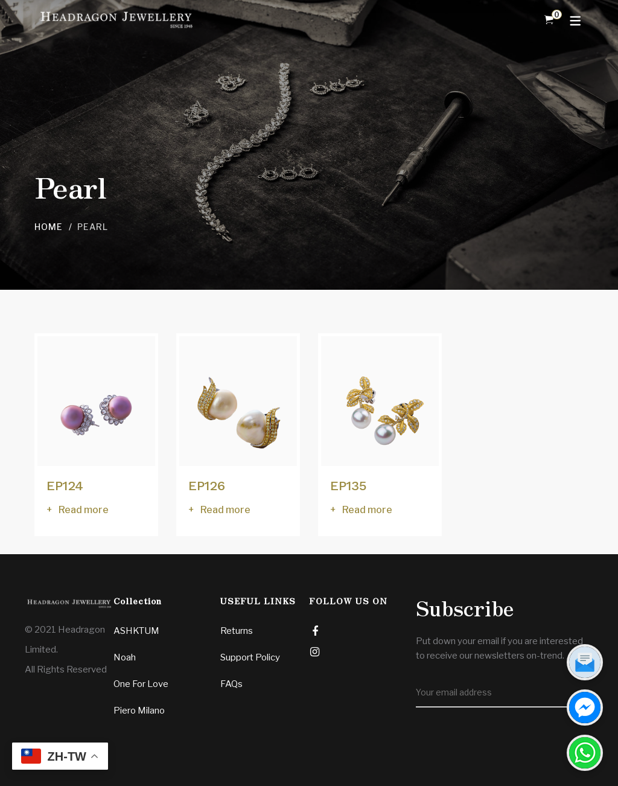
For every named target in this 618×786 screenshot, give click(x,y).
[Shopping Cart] (548, 20)
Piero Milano (139, 710)
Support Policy (250, 657)
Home (48, 227)
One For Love (140, 684)
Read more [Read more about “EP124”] (84, 510)
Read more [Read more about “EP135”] (367, 510)
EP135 (348, 485)
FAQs (231, 684)
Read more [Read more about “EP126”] (225, 510)
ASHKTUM (136, 630)
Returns (236, 630)
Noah (124, 657)
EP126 (206, 485)
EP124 (64, 485)
